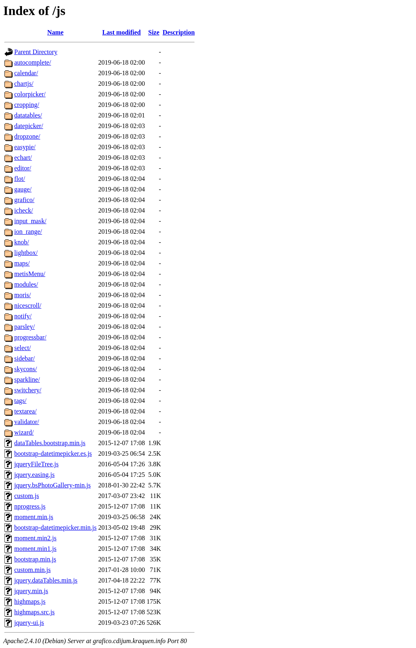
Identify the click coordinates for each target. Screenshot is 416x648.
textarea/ (25, 411)
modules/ (26, 284)
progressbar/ (30, 337)
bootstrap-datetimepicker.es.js (53, 453)
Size (154, 32)
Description (178, 32)
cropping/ (26, 104)
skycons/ (25, 368)
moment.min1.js (35, 548)
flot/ (19, 178)
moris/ (22, 294)
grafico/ (24, 199)
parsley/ (24, 326)
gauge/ (23, 189)
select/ (22, 347)
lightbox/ (26, 252)
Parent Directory (35, 51)
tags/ (20, 400)
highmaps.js (30, 601)
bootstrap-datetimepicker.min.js (55, 527)
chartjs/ (23, 83)
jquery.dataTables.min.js (46, 580)
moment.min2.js (35, 538)
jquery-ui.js (29, 622)
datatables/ (28, 115)
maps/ (22, 263)
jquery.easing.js (34, 474)
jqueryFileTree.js (36, 464)
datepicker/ (28, 125)
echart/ (23, 157)
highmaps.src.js (34, 612)
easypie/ (24, 147)
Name (55, 32)
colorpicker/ (30, 94)
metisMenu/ (29, 273)
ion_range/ (28, 231)
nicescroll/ (27, 305)
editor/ (22, 168)
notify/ (23, 316)
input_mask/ (30, 220)
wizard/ (24, 432)
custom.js (26, 495)
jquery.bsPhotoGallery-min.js (52, 485)
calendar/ (26, 73)
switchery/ (27, 390)
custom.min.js (32, 569)
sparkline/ (27, 379)
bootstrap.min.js (35, 559)
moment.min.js (33, 516)
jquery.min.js (31, 590)
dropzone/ (27, 136)
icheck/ (23, 210)
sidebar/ (24, 358)
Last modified (121, 32)
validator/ (26, 421)
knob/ (21, 242)
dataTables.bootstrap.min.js (49, 442)
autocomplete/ (32, 62)
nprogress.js (30, 506)
